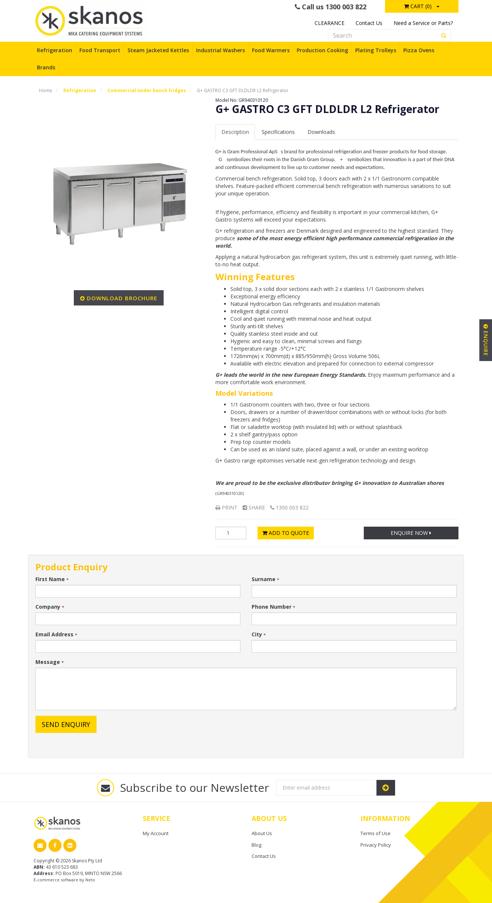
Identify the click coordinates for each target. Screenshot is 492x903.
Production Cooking (322, 50)
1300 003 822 (289, 507)
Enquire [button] (485, 340)
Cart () (418, 6)
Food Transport (99, 50)
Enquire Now (411, 532)
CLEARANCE (329, 22)
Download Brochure (122, 298)
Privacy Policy (375, 844)
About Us (262, 833)
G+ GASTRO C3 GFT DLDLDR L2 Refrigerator (242, 90)
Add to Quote (285, 532)
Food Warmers (271, 50)
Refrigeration (54, 50)
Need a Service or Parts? (423, 22)
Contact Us (369, 22)
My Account (155, 833)
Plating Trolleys (375, 50)
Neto (90, 879)
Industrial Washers (220, 50)
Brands (46, 67)
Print (226, 507)
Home (45, 90)
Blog (256, 844)
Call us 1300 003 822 (330, 6)
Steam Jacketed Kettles (158, 50)
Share (254, 507)
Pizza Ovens (418, 50)
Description (235, 131)
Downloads (321, 131)
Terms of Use (375, 833)
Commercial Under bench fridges (146, 90)
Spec (278, 131)
